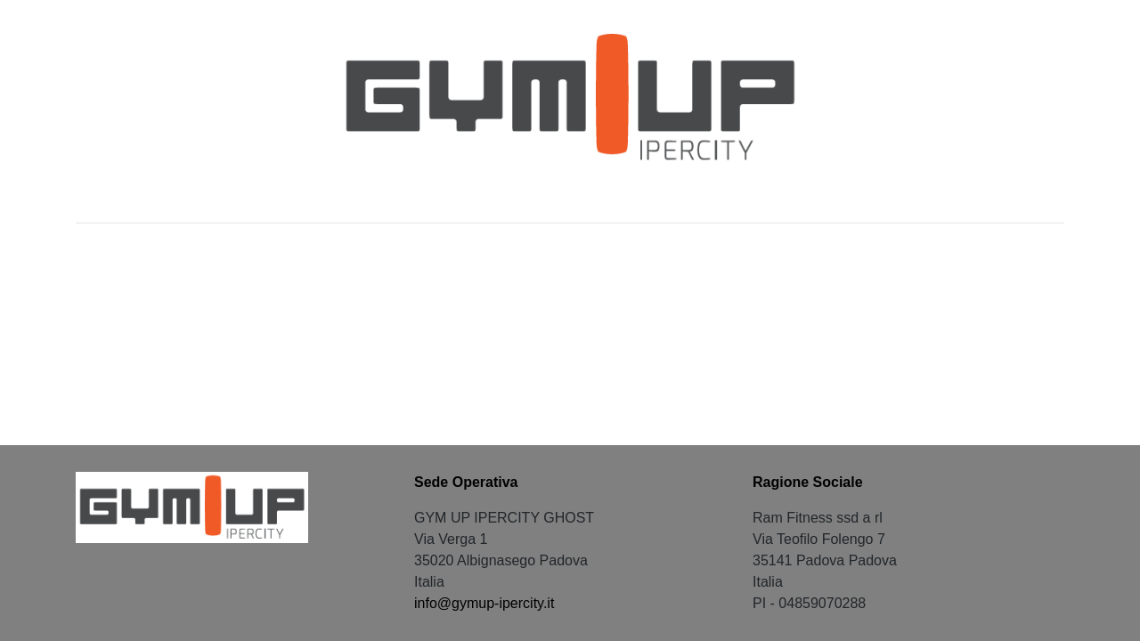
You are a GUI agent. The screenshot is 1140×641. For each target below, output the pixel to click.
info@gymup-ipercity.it (484, 603)
